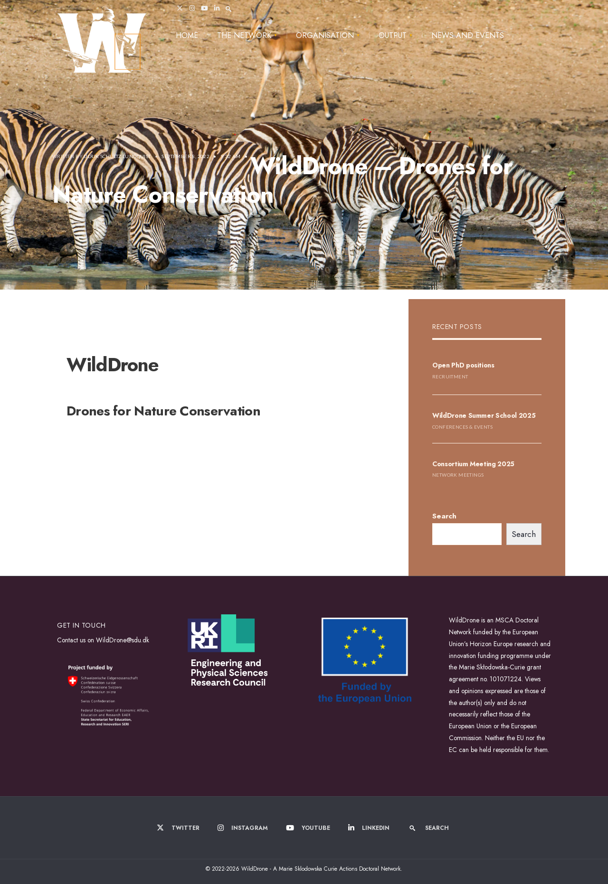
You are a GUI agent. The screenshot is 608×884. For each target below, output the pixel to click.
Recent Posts (457, 326)
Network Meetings (458, 475)
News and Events (467, 35)
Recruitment (450, 376)
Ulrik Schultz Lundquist (117, 156)
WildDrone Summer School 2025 (483, 415)
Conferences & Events (462, 427)
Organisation (325, 35)
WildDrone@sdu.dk (122, 640)
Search (444, 516)
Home (187, 35)
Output (393, 35)
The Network (244, 35)
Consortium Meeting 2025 (473, 464)
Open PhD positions (463, 365)
